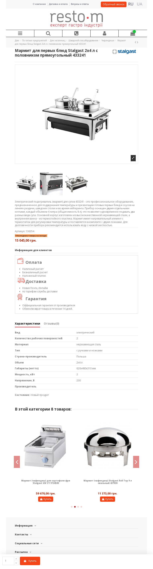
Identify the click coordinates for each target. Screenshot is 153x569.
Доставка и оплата (58, 4)
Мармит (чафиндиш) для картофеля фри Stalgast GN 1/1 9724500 (45, 481)
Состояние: (22, 395)
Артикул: (20, 231)
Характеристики (27, 323)
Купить (29, 561)
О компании (39, 4)
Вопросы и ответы (80, 4)
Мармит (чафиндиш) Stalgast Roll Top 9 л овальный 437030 (108, 481)
